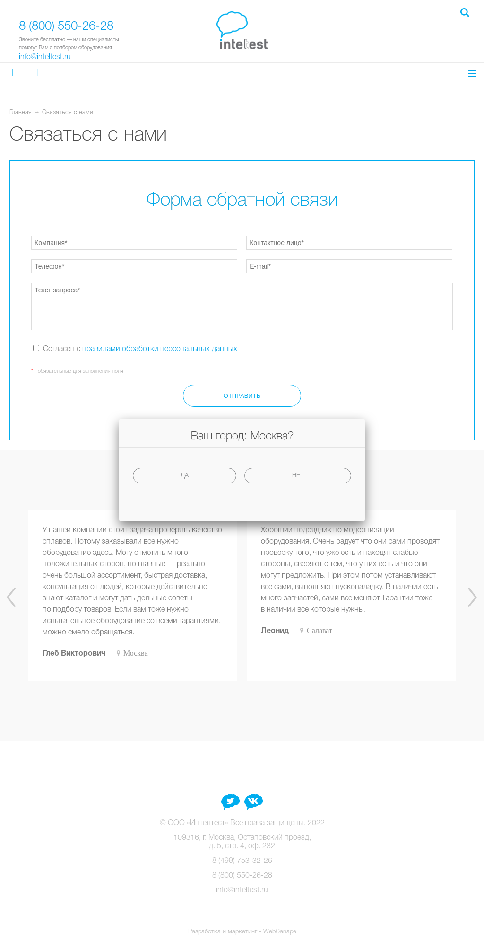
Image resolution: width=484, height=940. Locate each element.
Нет (297, 475)
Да (185, 475)
